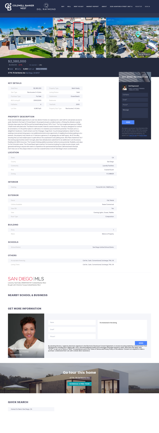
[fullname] (135, 95)
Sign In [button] (147, 6)
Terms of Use (133, 135)
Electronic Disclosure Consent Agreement (99, 346)
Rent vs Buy (78, 6)
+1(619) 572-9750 (133, 90)
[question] (135, 113)
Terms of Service (95, 349)
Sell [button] (69, 6)
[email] (135, 100)
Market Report (92, 6)
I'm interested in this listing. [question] (122, 329)
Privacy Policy (143, 135)
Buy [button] (63, 6)
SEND (141, 343)
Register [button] (138, 6)
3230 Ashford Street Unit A (121, 6)
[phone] (135, 105)
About (104, 6)
